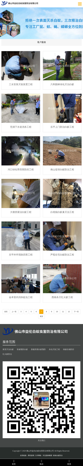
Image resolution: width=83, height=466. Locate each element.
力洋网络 (38, 455)
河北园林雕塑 (47, 455)
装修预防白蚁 (22, 349)
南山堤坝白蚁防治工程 (62, 169)
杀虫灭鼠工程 (54, 349)
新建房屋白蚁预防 (38, 349)
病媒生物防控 (68, 349)
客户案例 (41, 42)
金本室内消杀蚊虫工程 (21, 297)
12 (69, 312)
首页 (5, 312)
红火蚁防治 (7, 354)
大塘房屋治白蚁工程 (20, 212)
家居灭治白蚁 (8, 349)
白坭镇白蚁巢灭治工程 (62, 212)
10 (57, 312)
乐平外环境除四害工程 (21, 254)
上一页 (14, 312)
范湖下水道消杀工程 (20, 126)
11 (63, 312)
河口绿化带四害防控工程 (21, 169)
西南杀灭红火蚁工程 (62, 297)
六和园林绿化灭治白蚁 (62, 84)
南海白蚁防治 (58, 455)
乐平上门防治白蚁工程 (62, 126)
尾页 (41, 316)
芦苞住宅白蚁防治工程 (62, 254)
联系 (69, 462)
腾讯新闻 (31, 455)
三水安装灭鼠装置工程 (21, 84)
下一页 (76, 312)
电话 (41, 462)
